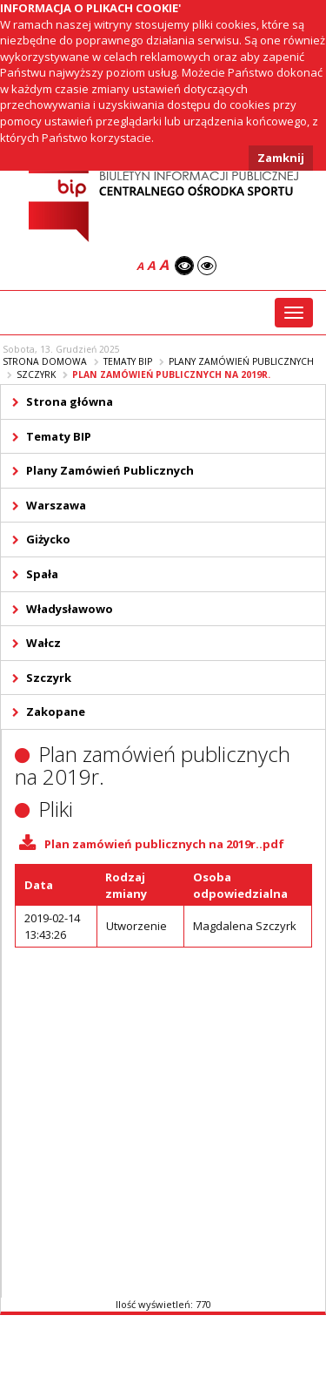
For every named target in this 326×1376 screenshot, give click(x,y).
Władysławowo (69, 609)
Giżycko (48, 539)
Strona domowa (45, 361)
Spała (42, 574)
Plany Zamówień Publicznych (241, 361)
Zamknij (280, 157)
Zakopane (55, 711)
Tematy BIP (127, 361)
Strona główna (69, 401)
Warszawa (56, 505)
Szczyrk (36, 374)
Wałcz (43, 643)
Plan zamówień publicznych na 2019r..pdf (164, 844)
